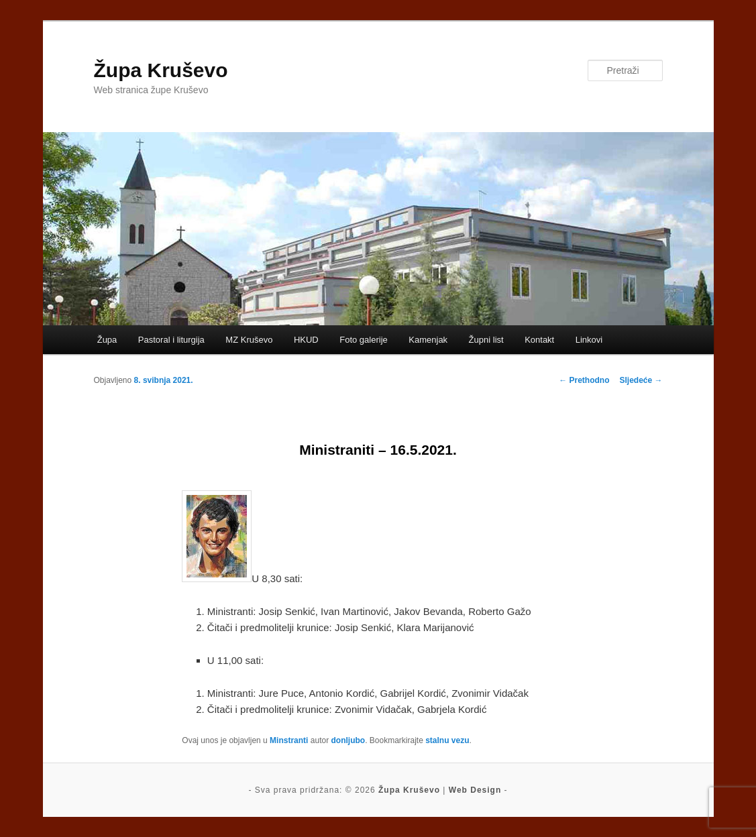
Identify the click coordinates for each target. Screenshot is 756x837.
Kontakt (539, 340)
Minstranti (289, 740)
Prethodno (584, 380)
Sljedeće (640, 380)
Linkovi (589, 340)
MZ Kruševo (248, 340)
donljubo (348, 740)
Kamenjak (428, 340)
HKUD (306, 340)
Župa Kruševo (161, 70)
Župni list (486, 340)
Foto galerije (363, 340)
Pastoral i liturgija (171, 340)
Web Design (475, 790)
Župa (107, 340)
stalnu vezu (447, 740)
